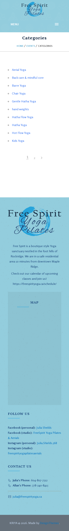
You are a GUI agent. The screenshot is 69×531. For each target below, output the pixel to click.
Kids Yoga (18, 141)
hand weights (20, 109)
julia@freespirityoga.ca (27, 496)
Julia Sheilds (44, 427)
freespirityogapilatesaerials (25, 453)
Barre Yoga (19, 85)
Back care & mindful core (28, 77)
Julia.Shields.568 (47, 443)
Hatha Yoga (19, 125)
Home (20, 46)
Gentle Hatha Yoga (24, 101)
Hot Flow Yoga (21, 133)
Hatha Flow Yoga (22, 117)
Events (30, 46)
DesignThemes (49, 523)
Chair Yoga (18, 93)
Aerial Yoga (19, 70)
